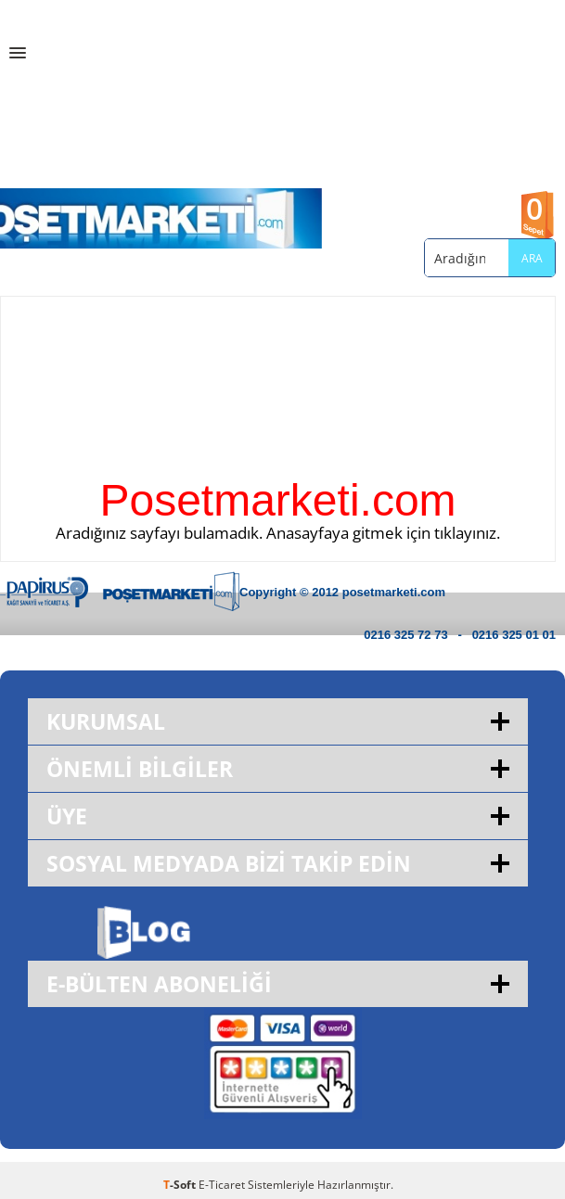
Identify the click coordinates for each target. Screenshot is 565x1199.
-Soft (181, 1185)
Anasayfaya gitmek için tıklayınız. (383, 532)
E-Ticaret (222, 1185)
